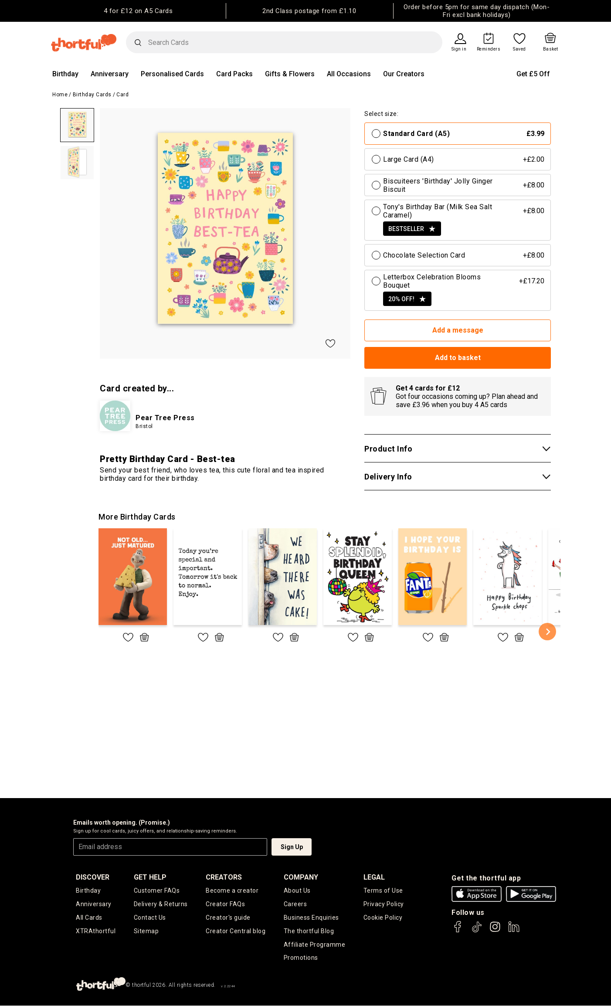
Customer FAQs (157, 890)
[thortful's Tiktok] (476, 931)
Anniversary (110, 74)
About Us (297, 890)
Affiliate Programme (315, 944)
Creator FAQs (225, 904)
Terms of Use (383, 890)
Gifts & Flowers (290, 74)
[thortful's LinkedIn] (513, 931)
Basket (550, 49)
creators (224, 877)
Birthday (65, 74)
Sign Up (292, 846)
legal (374, 877)
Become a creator (232, 890)
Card (122, 95)
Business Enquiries (311, 917)
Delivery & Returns (161, 904)
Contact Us (150, 917)
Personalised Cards (172, 74)
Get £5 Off (533, 74)
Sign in (459, 49)
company (301, 877)
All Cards (89, 917)
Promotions (301, 958)
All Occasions (349, 74)
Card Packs (234, 74)
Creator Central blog (235, 931)
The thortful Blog (309, 931)
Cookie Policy (383, 917)
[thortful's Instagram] (495, 931)
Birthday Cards (92, 95)
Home (60, 95)
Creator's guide (228, 917)
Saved (519, 49)
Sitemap (146, 931)
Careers (295, 904)
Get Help (150, 877)
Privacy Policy (383, 904)
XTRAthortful (95, 931)
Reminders (489, 49)
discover (92, 877)
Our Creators (403, 74)
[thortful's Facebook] (458, 931)
